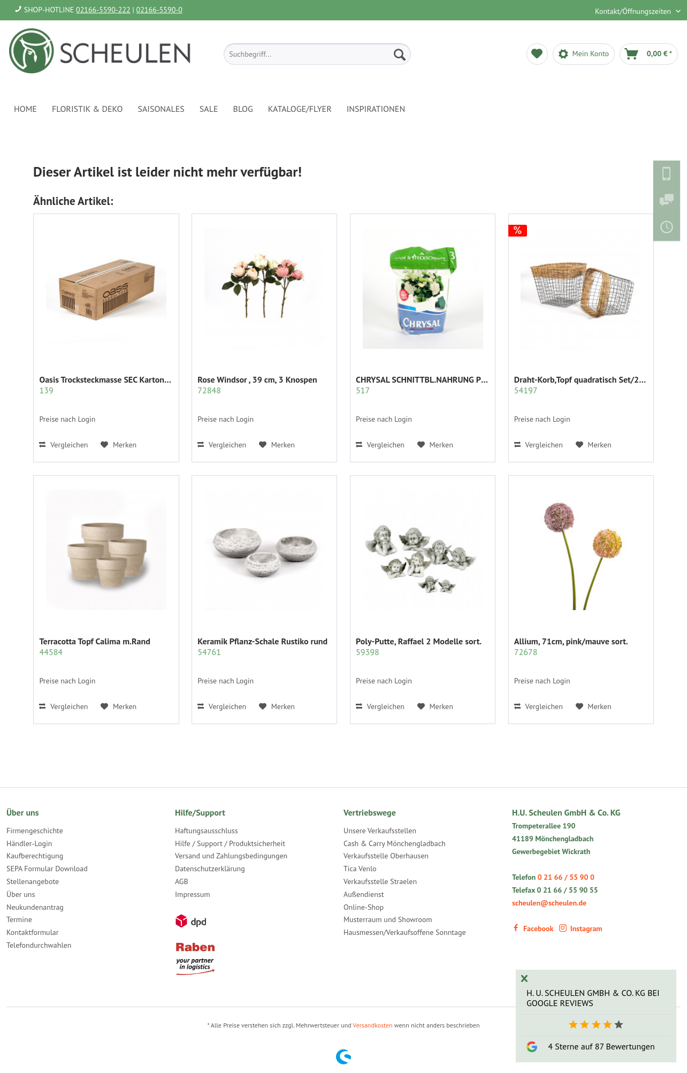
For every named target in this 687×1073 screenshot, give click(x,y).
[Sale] (209, 108)
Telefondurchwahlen (38, 945)
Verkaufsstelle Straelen (380, 881)
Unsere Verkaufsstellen (380, 830)
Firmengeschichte (34, 830)
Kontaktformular (32, 932)
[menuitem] (317, 54)
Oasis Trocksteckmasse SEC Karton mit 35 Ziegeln (106, 384)
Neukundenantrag (35, 907)
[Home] (25, 108)
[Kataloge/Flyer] (300, 108)
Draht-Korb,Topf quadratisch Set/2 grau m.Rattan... (581, 384)
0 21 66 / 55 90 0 (566, 877)
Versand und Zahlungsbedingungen (231, 856)
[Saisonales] (161, 108)
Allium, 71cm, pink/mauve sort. (571, 646)
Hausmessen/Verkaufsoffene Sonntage (405, 932)
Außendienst (364, 894)
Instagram (580, 928)
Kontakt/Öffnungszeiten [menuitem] (634, 11)
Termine (19, 919)
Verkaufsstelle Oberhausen (386, 856)
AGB (181, 881)
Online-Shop (364, 907)
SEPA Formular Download (47, 868)
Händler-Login (29, 843)
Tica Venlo (360, 868)
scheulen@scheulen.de (549, 903)
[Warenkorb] (649, 54)
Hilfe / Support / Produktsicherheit (230, 843)
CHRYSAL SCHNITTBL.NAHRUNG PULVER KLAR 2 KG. (423, 384)
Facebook (532, 928)
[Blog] (243, 108)
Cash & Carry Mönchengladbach (395, 843)
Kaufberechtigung (34, 856)
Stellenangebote (32, 881)
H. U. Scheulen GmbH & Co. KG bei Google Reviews (593, 997)
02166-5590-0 (159, 9)
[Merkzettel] (537, 54)
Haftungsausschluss (206, 830)
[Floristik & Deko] (87, 108)
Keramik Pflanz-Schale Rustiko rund (262, 646)
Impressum (192, 894)
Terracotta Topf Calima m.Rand (94, 646)
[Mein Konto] (584, 54)
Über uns (20, 894)
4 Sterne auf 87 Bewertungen (601, 1046)
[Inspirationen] (376, 108)
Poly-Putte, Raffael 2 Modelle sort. (419, 646)
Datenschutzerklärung (210, 868)
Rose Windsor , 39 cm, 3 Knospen (257, 384)
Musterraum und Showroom (388, 919)
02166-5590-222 (103, 9)
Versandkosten (373, 1025)
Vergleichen (63, 445)
